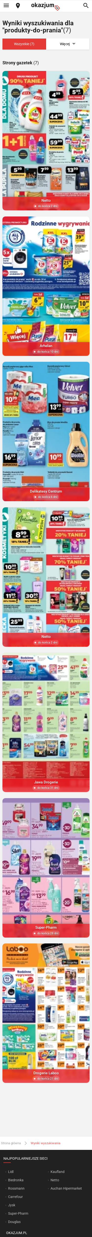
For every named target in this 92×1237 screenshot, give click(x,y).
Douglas (14, 1222)
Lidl (10, 1172)
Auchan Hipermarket (66, 1188)
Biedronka (16, 1180)
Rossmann (16, 1188)
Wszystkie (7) (24, 44)
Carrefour (15, 1197)
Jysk (11, 1205)
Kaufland (58, 1172)
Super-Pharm (18, 1213)
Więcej (68, 44)
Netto (55, 1180)
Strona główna (11, 1143)
